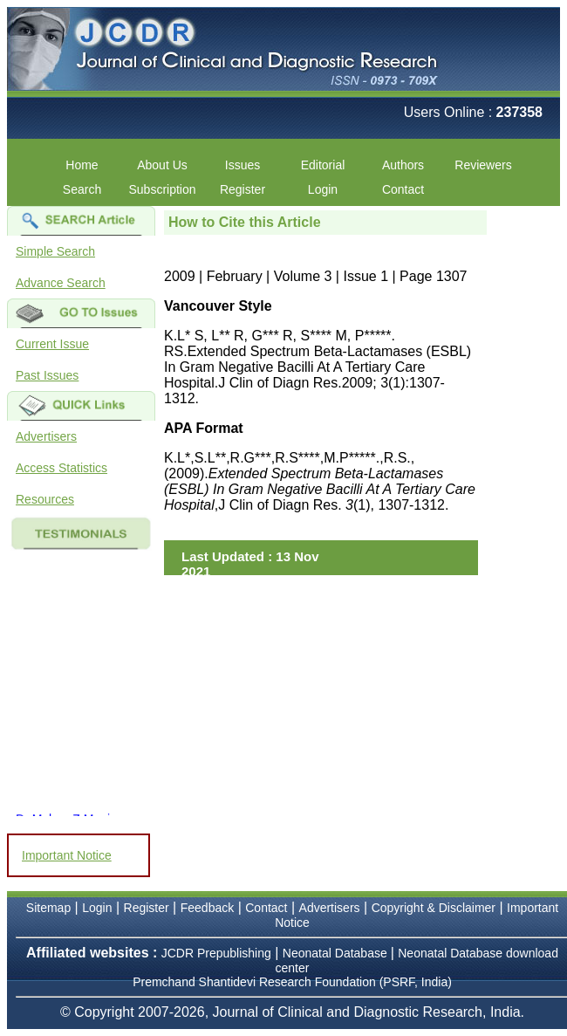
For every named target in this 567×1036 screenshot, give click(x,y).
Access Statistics (61, 468)
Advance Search (61, 283)
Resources (45, 499)
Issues (242, 165)
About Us (162, 165)
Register (242, 189)
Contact (403, 189)
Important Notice (67, 855)
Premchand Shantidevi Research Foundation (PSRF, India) (292, 982)
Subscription (161, 189)
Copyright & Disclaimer (433, 908)
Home (81, 165)
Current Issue (52, 344)
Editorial (323, 165)
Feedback (207, 908)
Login (323, 189)
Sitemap (48, 908)
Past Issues (47, 375)
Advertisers (46, 436)
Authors (403, 165)
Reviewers (482, 165)
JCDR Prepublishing (216, 953)
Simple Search (55, 251)
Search (82, 189)
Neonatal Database (337, 953)
